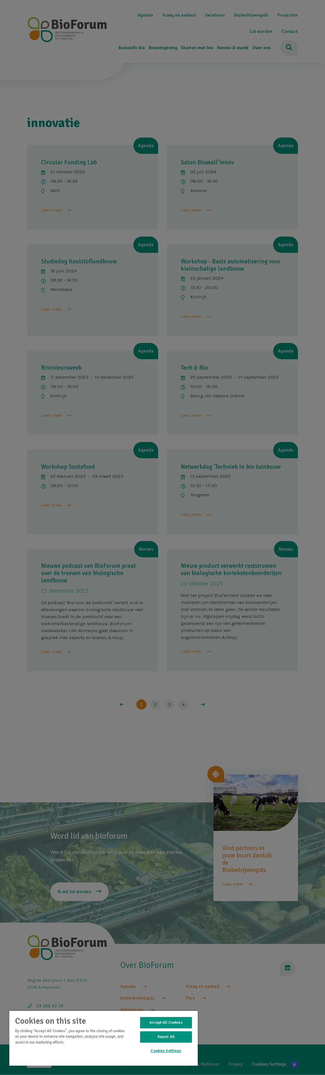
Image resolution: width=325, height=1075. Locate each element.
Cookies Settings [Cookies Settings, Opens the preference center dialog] (166, 1050)
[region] (103, 1038)
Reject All (166, 1037)
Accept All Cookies (165, 1022)
